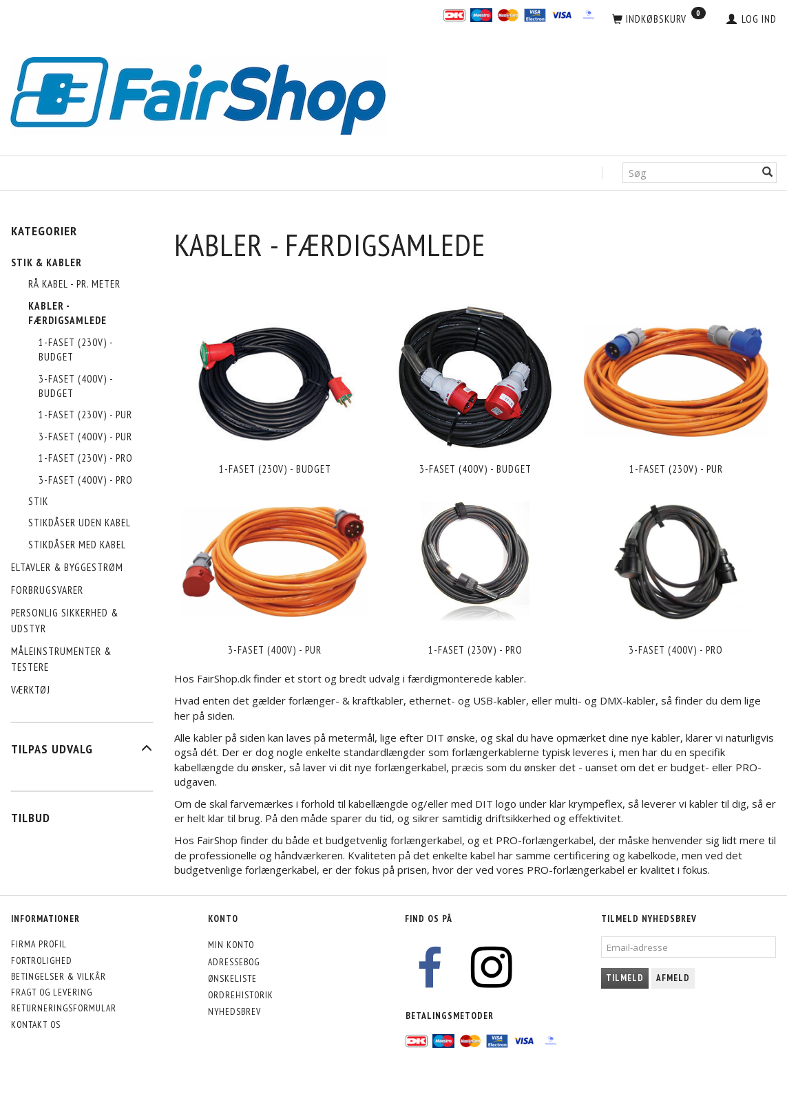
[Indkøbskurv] (659, 19)
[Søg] (767, 173)
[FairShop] (198, 94)
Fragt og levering (51, 992)
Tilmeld (625, 978)
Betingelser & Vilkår (58, 976)
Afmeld (673, 978)
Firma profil (39, 944)
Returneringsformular (63, 1008)
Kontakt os (36, 1024)
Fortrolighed (41, 960)
